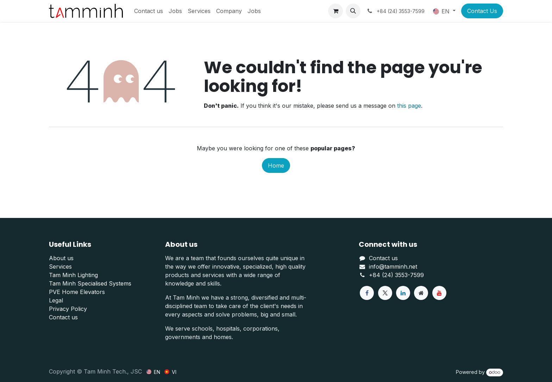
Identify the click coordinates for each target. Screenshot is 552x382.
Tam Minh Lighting (73, 274)
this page (409, 105)
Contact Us (482, 10)
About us (61, 258)
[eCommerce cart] (335, 11)
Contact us (63, 317)
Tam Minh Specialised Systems (90, 283)
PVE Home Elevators (77, 291)
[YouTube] (439, 293)
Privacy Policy (68, 308)
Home (276, 165)
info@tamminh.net (393, 266)
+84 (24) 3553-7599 (396, 274)
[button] (353, 11)
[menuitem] (148, 11)
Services (60, 266)
